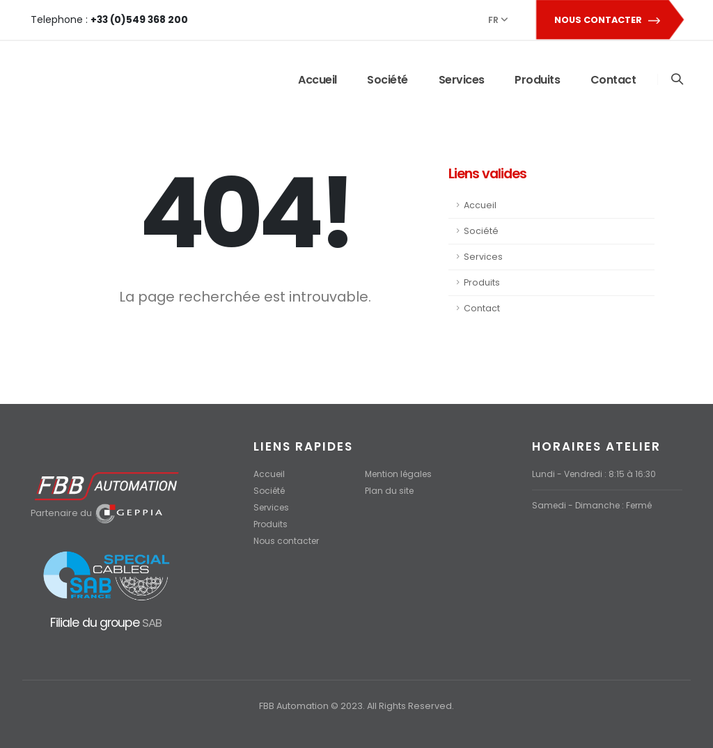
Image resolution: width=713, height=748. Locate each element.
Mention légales (401, 474)
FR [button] (497, 20)
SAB (151, 622)
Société (386, 80)
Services (461, 80)
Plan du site (390, 491)
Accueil (316, 80)
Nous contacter (288, 541)
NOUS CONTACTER (609, 20)
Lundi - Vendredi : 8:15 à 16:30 (596, 474)
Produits (536, 80)
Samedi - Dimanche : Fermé (595, 505)
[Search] (676, 79)
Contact (613, 80)
